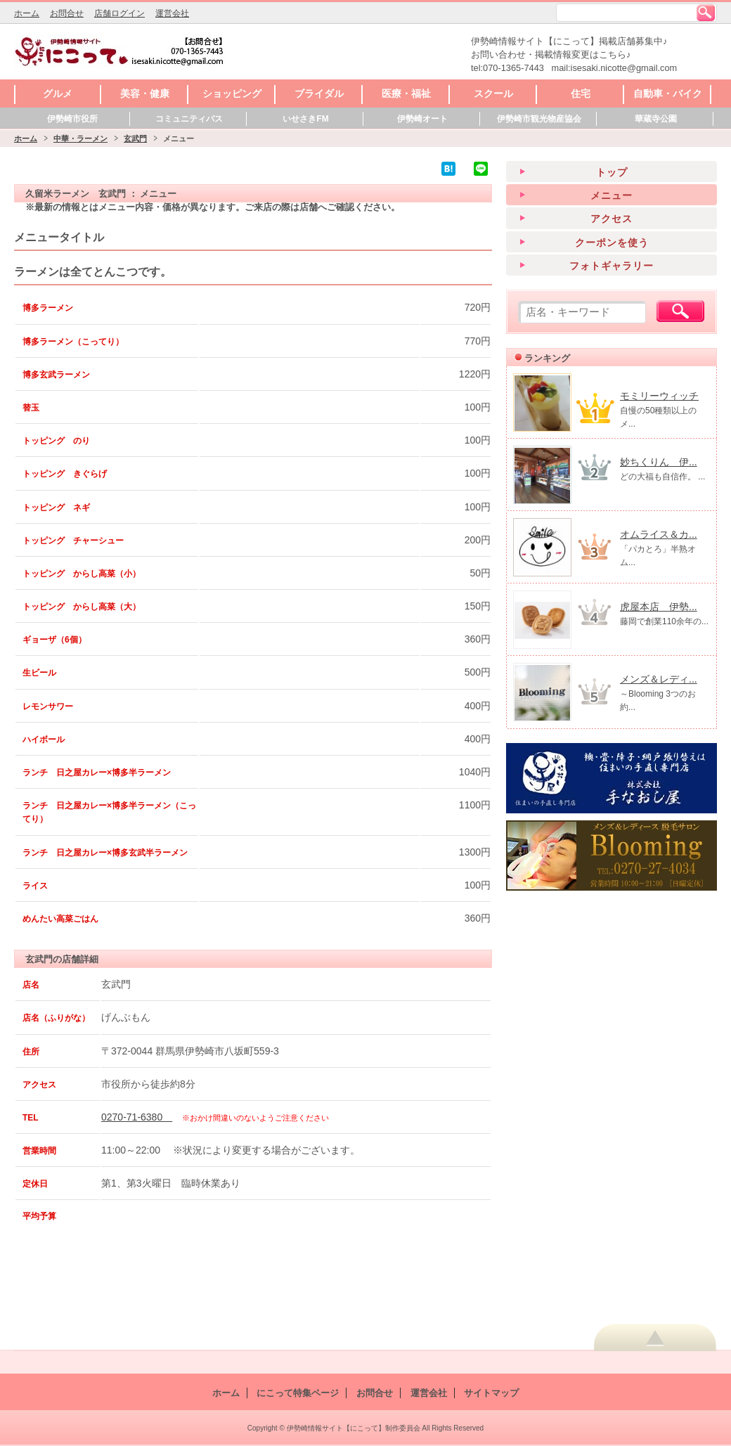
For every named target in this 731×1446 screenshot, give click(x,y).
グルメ (57, 93)
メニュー (611, 195)
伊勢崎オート (422, 119)
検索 (706, 12)
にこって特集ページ (298, 1393)
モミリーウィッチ (659, 395)
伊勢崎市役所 (72, 119)
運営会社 (172, 13)
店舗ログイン (119, 13)
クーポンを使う (612, 242)
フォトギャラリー (611, 265)
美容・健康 (144, 93)
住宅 (580, 93)
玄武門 (135, 138)
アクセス (611, 218)
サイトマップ (491, 1393)
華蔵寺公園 (656, 119)
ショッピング (231, 93)
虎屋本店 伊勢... (658, 606)
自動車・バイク (667, 93)
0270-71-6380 (136, 1117)
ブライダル (319, 93)
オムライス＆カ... (658, 534)
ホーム (26, 13)
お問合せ (67, 13)
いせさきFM (305, 119)
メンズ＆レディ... (658, 679)
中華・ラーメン (80, 138)
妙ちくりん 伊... (658, 461)
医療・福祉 (406, 93)
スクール (493, 93)
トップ (612, 172)
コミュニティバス (189, 119)
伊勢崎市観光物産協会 (539, 119)
